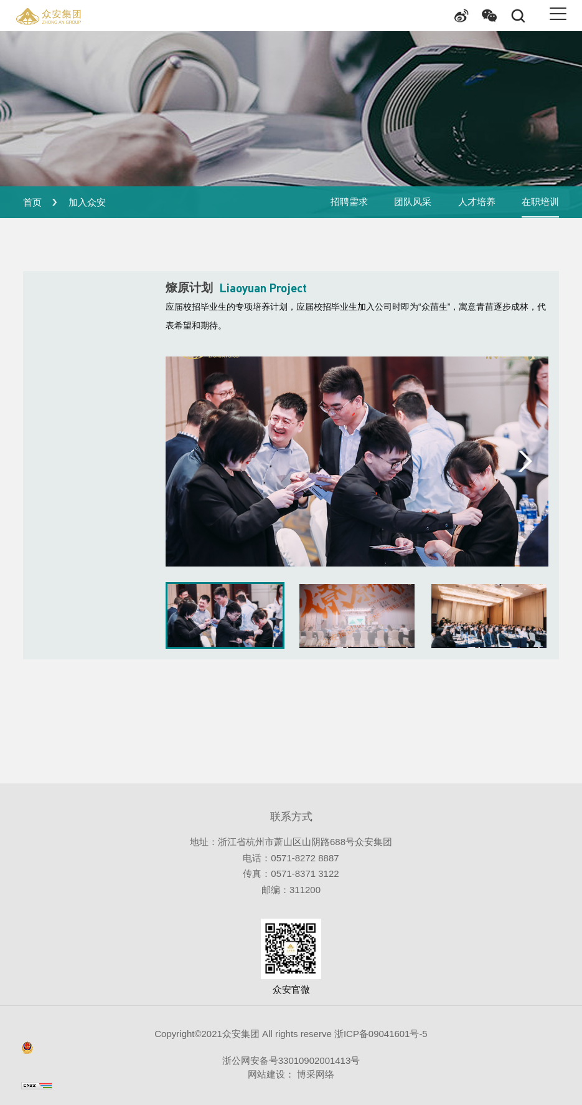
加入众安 (87, 202)
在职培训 (540, 202)
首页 (32, 202)
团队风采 (412, 202)
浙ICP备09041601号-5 (380, 1033)
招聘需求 (348, 202)
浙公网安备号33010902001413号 (190, 1053)
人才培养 (476, 202)
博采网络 (314, 1074)
